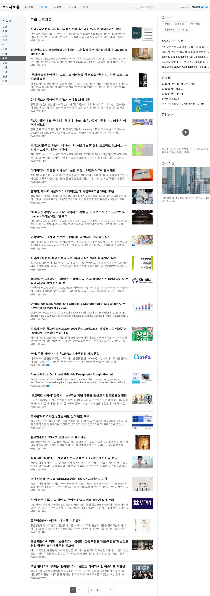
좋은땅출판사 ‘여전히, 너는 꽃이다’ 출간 (55, 520)
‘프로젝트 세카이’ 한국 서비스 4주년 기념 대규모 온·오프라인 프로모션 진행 (78, 395)
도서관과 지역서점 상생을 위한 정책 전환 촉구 (59, 416)
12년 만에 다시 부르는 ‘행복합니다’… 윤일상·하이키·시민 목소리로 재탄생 (77, 566)
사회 (4, 67)
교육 (4, 35)
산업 (4, 72)
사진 (85, 7)
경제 (4, 31)
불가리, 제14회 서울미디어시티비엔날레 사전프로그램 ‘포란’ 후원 (72, 191)
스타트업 (183, 29)
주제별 (58, 7)
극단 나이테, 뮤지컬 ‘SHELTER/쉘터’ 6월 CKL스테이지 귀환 (68, 478)
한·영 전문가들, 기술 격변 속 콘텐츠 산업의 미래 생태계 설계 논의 (72, 499)
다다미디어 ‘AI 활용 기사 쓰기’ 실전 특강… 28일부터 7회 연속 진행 (73, 170)
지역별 (29, 7)
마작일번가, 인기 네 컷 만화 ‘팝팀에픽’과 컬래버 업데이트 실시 (70, 237)
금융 (4, 40)
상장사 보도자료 (173, 41)
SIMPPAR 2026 (170, 98)
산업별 (43, 7)
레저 (4, 53)
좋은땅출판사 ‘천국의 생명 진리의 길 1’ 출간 (58, 437)
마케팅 (167, 23)
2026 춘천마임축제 (172, 93)
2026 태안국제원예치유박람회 (178, 83)
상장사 (72, 7)
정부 (4, 81)
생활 (4, 49)
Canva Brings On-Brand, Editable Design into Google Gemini (71, 374)
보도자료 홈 (10, 7)
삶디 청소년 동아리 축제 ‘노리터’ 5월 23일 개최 (60, 99)
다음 (207, 181)
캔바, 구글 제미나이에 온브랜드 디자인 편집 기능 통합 (64, 353)
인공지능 (195, 23)
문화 (4, 58)
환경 (4, 76)
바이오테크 (169, 29)
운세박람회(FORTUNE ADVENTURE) (183, 103)
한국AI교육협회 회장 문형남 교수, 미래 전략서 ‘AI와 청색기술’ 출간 (73, 258)
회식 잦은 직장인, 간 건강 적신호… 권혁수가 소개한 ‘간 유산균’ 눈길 (73, 457)
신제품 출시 (181, 23)
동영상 (166, 114)
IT (3, 44)
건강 (4, 26)
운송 (4, 63)
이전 (164, 181)
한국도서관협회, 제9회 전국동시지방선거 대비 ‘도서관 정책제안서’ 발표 (76, 28)
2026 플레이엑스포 (172, 88)
